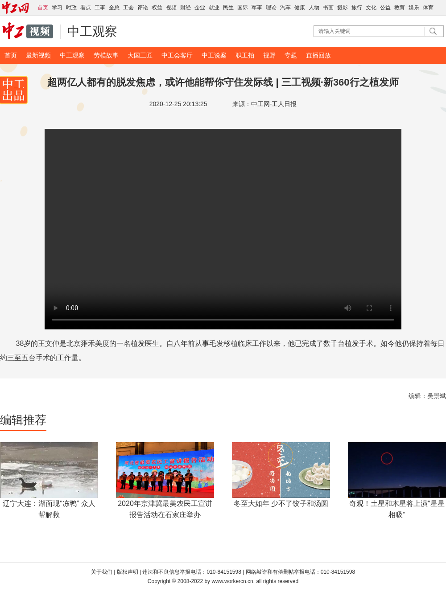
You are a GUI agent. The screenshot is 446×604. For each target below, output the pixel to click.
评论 (142, 7)
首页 (10, 55)
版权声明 (128, 572)
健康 (299, 7)
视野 (269, 55)
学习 (57, 7)
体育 (428, 7)
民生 (228, 7)
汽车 (285, 7)
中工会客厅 (177, 55)
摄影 (342, 7)
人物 (314, 7)
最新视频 (38, 55)
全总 (114, 7)
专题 (291, 55)
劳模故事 (106, 55)
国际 (242, 7)
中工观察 (92, 31)
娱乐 (414, 7)
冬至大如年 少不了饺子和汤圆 (281, 503)
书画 (328, 7)
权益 (157, 7)
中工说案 (214, 55)
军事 (257, 7)
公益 (385, 7)
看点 (85, 7)
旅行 (356, 7)
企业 (199, 7)
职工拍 (244, 55)
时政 (71, 7)
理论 (271, 7)
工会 (128, 7)
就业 (214, 7)
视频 (171, 7)
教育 (399, 7)
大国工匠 (140, 55)
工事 (100, 7)
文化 (371, 7)
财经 (185, 7)
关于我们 (101, 572)
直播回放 (318, 55)
